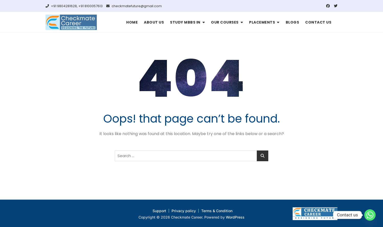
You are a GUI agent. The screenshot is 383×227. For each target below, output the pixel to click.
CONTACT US (318, 22)
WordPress (235, 217)
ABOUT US (154, 22)
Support (159, 211)
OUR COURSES (225, 22)
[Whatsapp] (370, 215)
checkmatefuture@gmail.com (134, 6)
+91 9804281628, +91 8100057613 (74, 6)
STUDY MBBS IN (185, 22)
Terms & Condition (216, 211)
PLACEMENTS (262, 22)
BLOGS (292, 22)
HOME (132, 22)
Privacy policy (184, 211)
